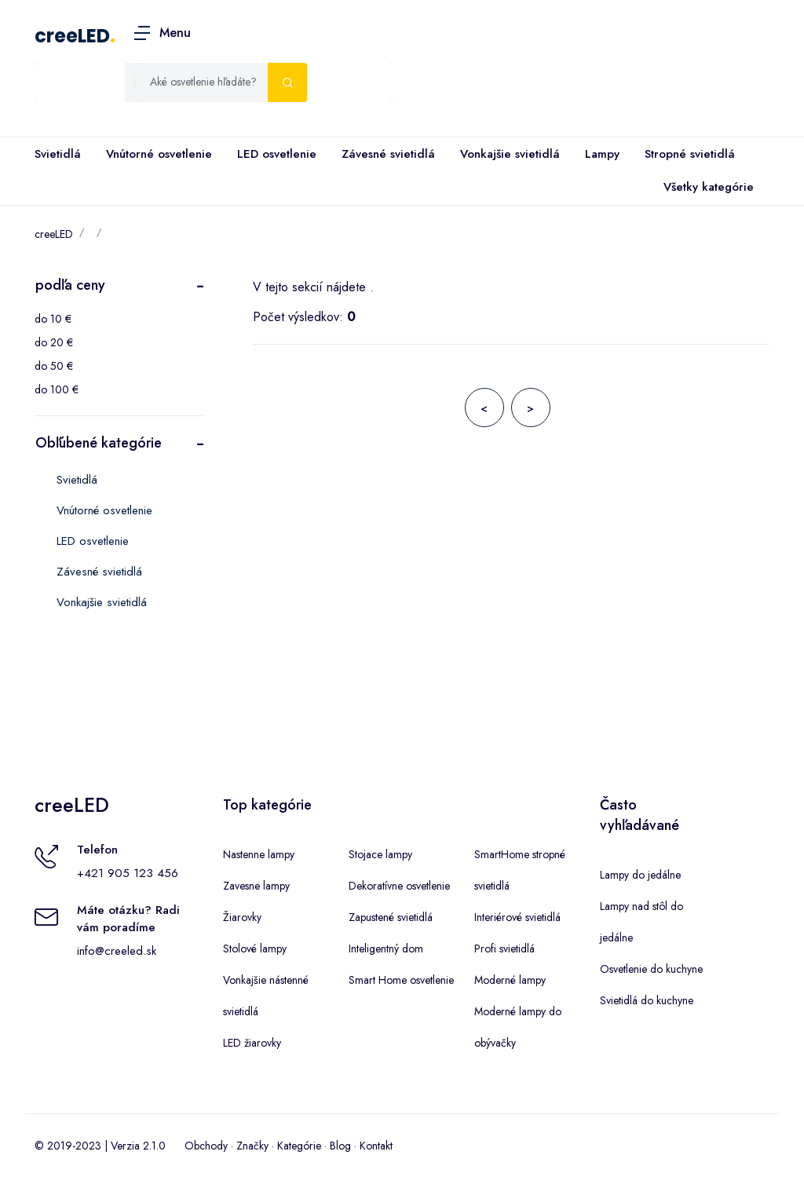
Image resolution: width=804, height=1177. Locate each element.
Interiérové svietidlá (517, 917)
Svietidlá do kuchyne (646, 1000)
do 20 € (54, 342)
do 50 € (54, 366)
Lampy (602, 154)
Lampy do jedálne (640, 875)
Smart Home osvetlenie (401, 980)
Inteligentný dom (386, 948)
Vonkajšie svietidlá (510, 154)
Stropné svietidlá (690, 154)
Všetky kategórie (705, 187)
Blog (340, 1145)
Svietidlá (58, 154)
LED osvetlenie (276, 154)
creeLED (72, 36)
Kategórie (299, 1145)
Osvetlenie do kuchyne (651, 969)
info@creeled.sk (116, 951)
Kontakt (376, 1145)
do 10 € (53, 319)
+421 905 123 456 (127, 873)
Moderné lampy (510, 980)
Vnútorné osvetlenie (159, 154)
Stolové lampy (255, 948)
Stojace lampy (380, 854)
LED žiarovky (252, 1043)
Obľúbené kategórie (98, 443)
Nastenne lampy (258, 854)
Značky (252, 1145)
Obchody (206, 1145)
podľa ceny (70, 285)
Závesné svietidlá (388, 154)
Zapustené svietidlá (391, 917)
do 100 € (57, 389)
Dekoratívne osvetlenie (399, 886)
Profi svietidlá (504, 948)
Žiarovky (242, 917)
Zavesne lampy (256, 886)
